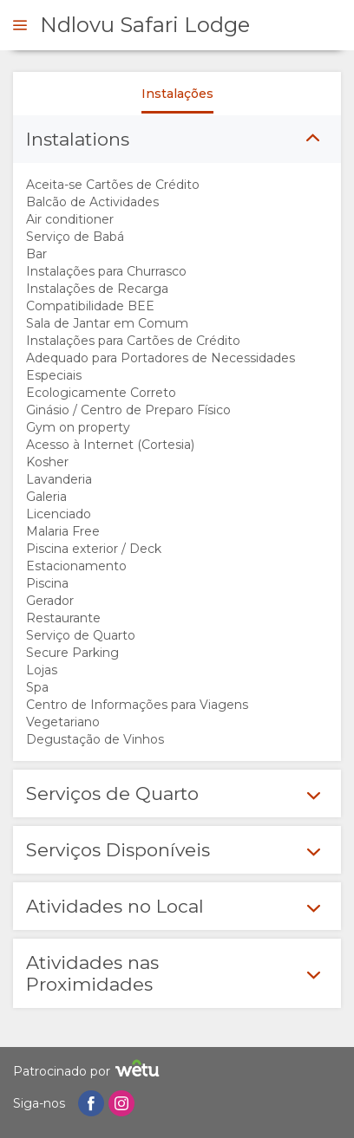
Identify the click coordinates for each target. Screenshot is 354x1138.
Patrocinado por (88, 1071)
